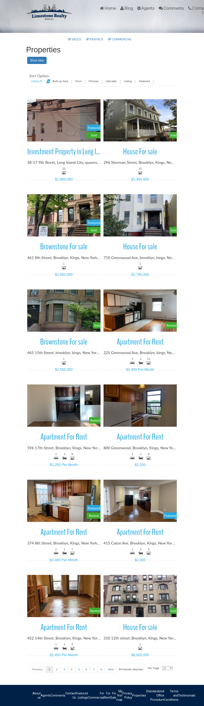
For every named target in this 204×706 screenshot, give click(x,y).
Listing (128, 81)
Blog (128, 8)
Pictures (94, 81)
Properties (139, 695)
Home (110, 8)
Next (111, 669)
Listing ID (36, 81)
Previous (37, 669)
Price (78, 81)
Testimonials (186, 695)
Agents (147, 8)
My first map (119, 695)
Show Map (37, 60)
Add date (111, 81)
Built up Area (60, 81)
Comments (174, 8)
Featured (144, 81)
